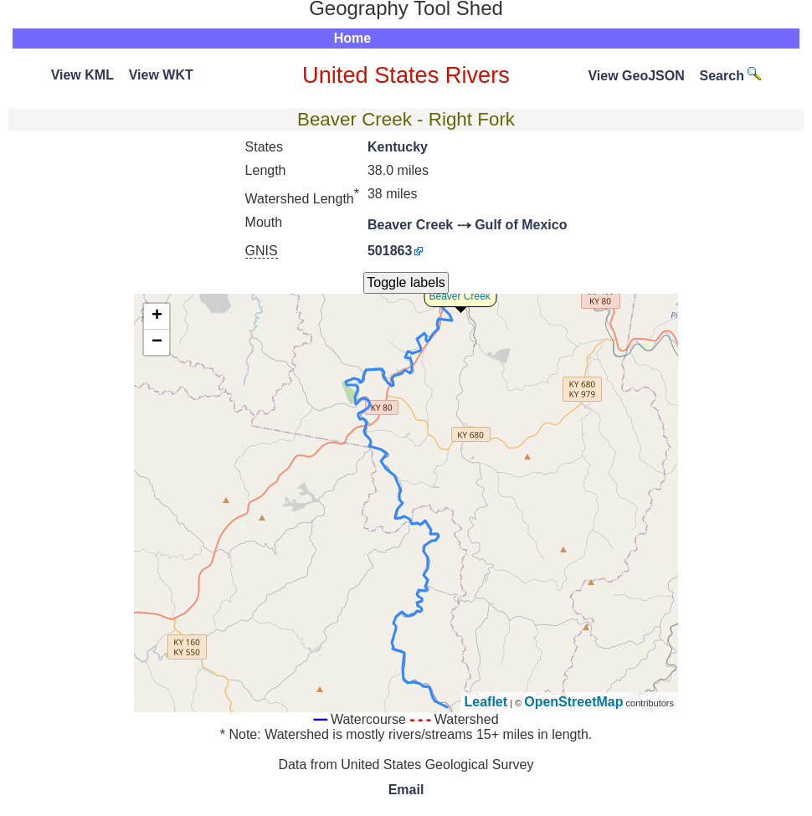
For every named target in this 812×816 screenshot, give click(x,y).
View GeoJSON (636, 76)
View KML (82, 75)
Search (731, 76)
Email (406, 790)
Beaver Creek (410, 225)
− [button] (157, 342)
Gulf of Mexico (521, 225)
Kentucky (397, 147)
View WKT (161, 75)
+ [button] (157, 316)
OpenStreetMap (573, 702)
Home (352, 38)
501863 (389, 251)
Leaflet (486, 702)
